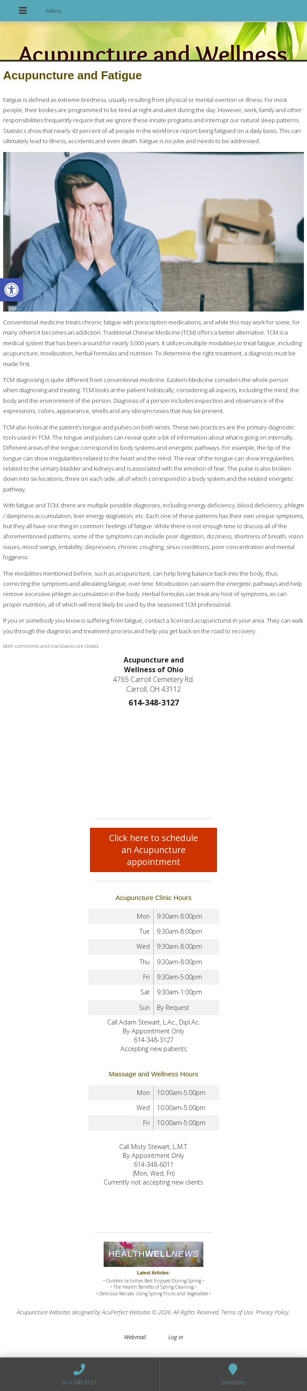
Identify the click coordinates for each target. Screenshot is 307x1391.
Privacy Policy (272, 1312)
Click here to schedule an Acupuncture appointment (153, 850)
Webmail (135, 1337)
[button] (11, 289)
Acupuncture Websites (43, 1312)
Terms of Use (237, 1312)
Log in (175, 1337)
